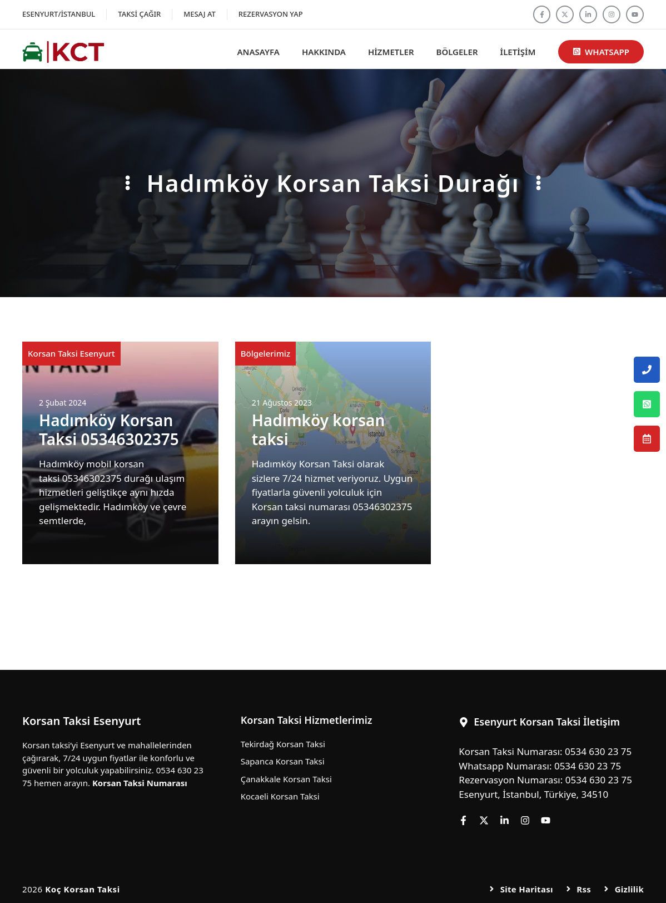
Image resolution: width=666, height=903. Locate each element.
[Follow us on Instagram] (611, 14)
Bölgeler (457, 51)
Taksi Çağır (139, 14)
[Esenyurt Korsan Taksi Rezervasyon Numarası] (647, 439)
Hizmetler (391, 51)
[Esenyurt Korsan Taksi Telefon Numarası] (647, 370)
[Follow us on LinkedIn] (588, 14)
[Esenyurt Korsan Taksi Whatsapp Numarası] (647, 404)
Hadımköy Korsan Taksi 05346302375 (109, 429)
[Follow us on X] (565, 14)
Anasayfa (258, 51)
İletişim (518, 51)
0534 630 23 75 (598, 751)
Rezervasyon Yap (270, 14)
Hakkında (324, 51)
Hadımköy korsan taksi (318, 429)
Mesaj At (199, 14)
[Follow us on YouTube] (635, 14)
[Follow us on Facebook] (542, 14)
